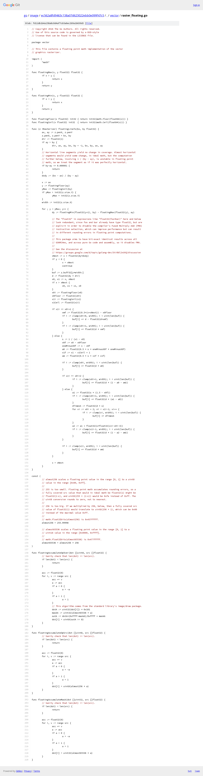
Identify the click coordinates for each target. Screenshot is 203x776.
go (25, 15)
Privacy (27, 771)
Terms (36, 771)
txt (190, 770)
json (197, 770)
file (88, 23)
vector (114, 15)
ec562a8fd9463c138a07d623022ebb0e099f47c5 (72, 15)
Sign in (196, 5)
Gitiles (19, 771)
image (34, 15)
